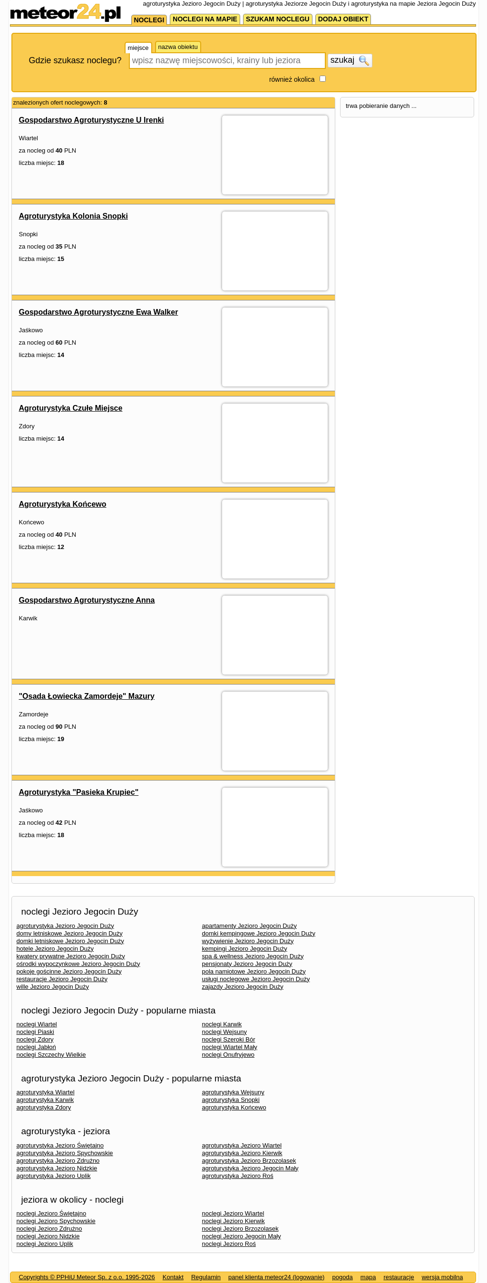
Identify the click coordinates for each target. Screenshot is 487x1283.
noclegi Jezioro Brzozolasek (240, 1228)
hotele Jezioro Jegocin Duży (55, 948)
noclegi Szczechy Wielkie (51, 1054)
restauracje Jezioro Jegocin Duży (62, 979)
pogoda (342, 1277)
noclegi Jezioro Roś (229, 1243)
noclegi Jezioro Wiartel (233, 1213)
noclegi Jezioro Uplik (45, 1243)
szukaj (350, 60)
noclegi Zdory (35, 1039)
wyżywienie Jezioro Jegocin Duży (248, 941)
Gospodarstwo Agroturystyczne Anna (87, 600)
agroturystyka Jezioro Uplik (54, 1175)
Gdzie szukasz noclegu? (75, 60)
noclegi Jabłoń (36, 1047)
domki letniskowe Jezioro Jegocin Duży (70, 941)
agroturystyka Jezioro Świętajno (60, 1145)
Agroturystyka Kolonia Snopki (73, 216)
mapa (368, 1277)
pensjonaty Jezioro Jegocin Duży (247, 963)
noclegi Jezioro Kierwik (233, 1221)
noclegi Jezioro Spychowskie (56, 1221)
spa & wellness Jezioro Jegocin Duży (253, 956)
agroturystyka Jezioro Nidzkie (57, 1168)
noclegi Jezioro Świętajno (52, 1213)
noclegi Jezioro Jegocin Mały (241, 1236)
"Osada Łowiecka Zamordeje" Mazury (87, 696)
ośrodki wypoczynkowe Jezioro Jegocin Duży (78, 963)
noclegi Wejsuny (224, 1031)
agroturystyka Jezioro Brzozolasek (249, 1160)
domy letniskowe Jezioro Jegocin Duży (70, 933)
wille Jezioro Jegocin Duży (53, 986)
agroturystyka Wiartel (46, 1092)
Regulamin (206, 1277)
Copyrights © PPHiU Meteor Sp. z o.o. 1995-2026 (87, 1277)
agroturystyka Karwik (45, 1099)
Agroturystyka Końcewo (63, 504)
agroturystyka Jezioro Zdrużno (58, 1160)
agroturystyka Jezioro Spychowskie (65, 1153)
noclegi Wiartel (37, 1024)
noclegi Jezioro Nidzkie (48, 1236)
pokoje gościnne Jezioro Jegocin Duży (69, 971)
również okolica (292, 79)
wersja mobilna (442, 1277)
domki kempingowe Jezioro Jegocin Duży (258, 933)
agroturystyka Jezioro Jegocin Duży (65, 925)
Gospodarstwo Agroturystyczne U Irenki (91, 120)
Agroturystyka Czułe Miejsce (71, 408)
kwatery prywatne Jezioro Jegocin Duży (71, 956)
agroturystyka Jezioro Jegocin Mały (250, 1168)
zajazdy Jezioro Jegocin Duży (242, 986)
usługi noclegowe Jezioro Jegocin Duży (256, 979)
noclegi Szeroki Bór (228, 1039)
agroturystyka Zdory (44, 1107)
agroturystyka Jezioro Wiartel (242, 1145)
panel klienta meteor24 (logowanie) (276, 1277)
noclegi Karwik (222, 1024)
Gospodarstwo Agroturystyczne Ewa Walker (98, 312)
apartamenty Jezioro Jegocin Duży (249, 925)
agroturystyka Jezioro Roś (237, 1175)
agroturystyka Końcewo (234, 1107)
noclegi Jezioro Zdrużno (49, 1228)
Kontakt (173, 1277)
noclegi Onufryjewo (228, 1054)
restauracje (398, 1277)
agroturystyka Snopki (231, 1099)
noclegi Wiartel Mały (229, 1047)
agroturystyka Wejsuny (233, 1092)
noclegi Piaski (36, 1031)
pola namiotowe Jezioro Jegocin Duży (254, 971)
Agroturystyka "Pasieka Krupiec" (79, 792)
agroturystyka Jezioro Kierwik (242, 1153)
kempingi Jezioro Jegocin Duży (244, 948)
